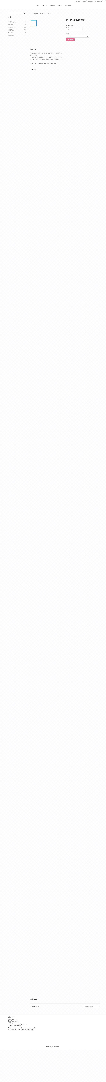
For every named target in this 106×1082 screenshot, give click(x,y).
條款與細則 (68, 5)
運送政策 (59, 5)
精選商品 (11, 30)
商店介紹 (44, 5)
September (11, 27)
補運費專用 (11, 35)
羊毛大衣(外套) (12, 22)
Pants (49, 13)
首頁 (38, 5)
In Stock (10, 33)
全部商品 (35, 13)
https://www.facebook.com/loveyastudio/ (23, 1028)
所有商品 (52, 5)
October (10, 25)
